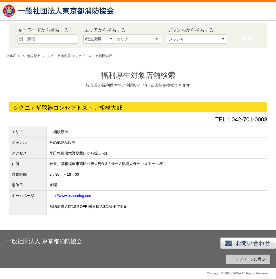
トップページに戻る (248, 259)
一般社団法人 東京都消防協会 (59, 10)
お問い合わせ (248, 243)
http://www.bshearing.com (70, 195)
